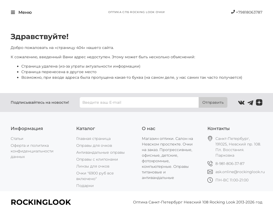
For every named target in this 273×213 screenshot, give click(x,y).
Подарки (85, 185)
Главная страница (93, 138)
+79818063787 (246, 12)
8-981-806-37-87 (229, 163)
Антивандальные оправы (100, 152)
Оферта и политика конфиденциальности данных (32, 151)
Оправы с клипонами (97, 159)
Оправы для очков (94, 145)
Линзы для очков (92, 166)
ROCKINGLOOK (41, 202)
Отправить (213, 102)
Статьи (17, 138)
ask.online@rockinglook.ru (240, 171)
